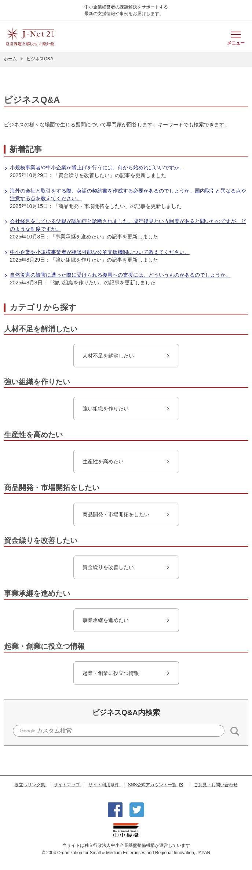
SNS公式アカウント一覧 (155, 784)
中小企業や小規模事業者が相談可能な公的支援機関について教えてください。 (97, 252)
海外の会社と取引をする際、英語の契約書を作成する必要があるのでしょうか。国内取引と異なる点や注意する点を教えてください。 (125, 194)
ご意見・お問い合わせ (216, 784)
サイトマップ (67, 784)
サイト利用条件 (104, 784)
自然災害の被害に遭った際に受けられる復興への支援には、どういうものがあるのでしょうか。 (117, 275)
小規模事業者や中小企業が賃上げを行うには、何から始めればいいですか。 (94, 168)
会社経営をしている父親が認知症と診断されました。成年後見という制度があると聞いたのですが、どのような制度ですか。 (125, 225)
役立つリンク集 (30, 784)
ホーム (10, 58)
